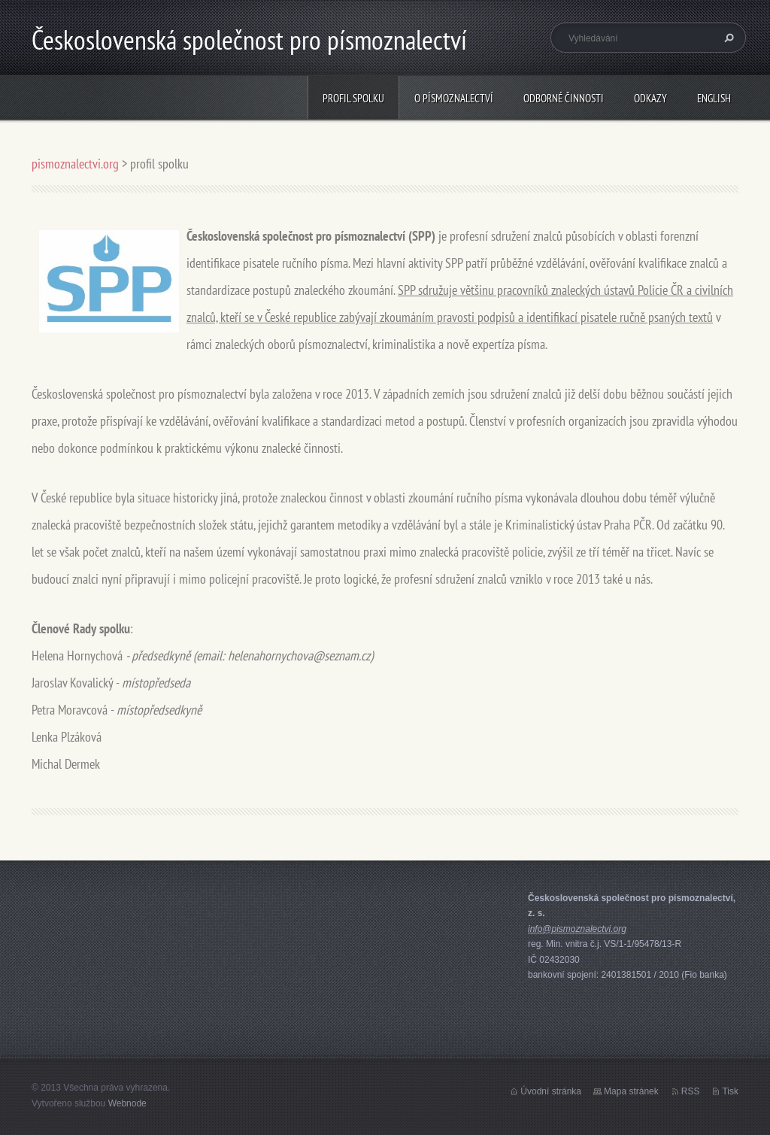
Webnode (127, 1103)
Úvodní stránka (550, 1091)
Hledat (727, 37)
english (714, 98)
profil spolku (353, 98)
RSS (690, 1091)
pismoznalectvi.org (75, 163)
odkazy (650, 98)
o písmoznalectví (453, 98)
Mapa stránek (631, 1091)
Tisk (730, 1091)
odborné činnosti (563, 98)
